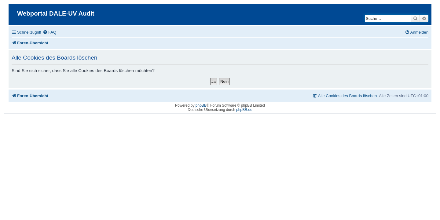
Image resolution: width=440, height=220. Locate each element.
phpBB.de (244, 110)
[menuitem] (47, 32)
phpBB (201, 105)
